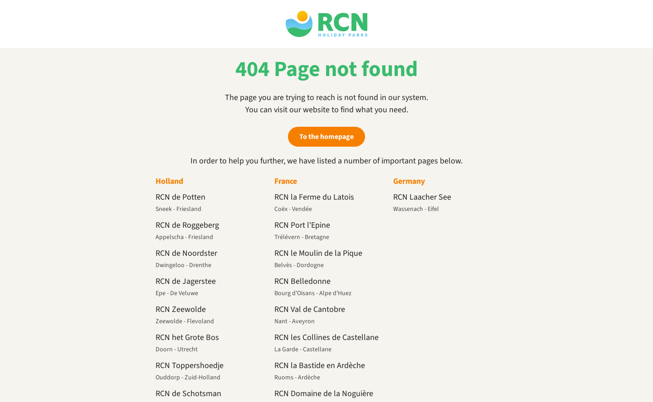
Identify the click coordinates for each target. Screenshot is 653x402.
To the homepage (326, 137)
